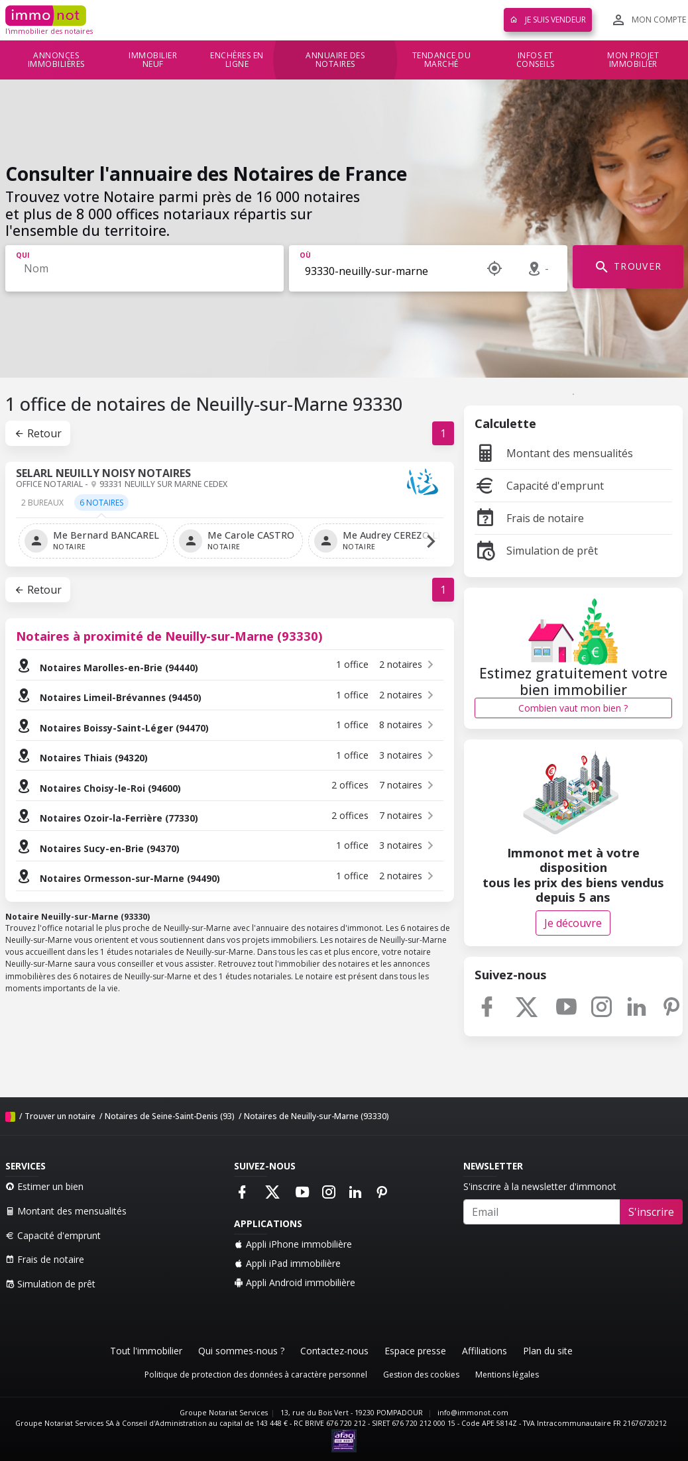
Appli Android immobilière (294, 1282)
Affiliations (484, 1350)
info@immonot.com (472, 1412)
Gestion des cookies (421, 1374)
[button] (431, 541)
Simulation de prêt (536, 551)
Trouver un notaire (60, 1116)
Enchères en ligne (237, 60)
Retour (38, 433)
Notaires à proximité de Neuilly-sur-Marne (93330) (169, 635)
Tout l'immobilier (146, 1350)
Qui (23, 255)
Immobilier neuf (153, 60)
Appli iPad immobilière (287, 1263)
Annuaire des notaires (335, 60)
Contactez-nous (334, 1350)
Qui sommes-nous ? (241, 1350)
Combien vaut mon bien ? (573, 708)
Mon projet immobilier (633, 60)
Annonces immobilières (56, 60)
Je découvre (573, 923)
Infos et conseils (535, 60)
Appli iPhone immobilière (293, 1244)
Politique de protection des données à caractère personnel (255, 1374)
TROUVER (627, 267)
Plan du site (548, 1350)
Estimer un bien (44, 1186)
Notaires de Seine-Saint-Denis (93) (170, 1116)
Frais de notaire (529, 518)
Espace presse (415, 1350)
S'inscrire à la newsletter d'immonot (539, 1186)
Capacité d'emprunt (539, 486)
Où (305, 255)
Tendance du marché (441, 60)
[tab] (42, 507)
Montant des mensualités (554, 453)
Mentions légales (507, 1374)
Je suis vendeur (548, 19)
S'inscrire (651, 1212)
